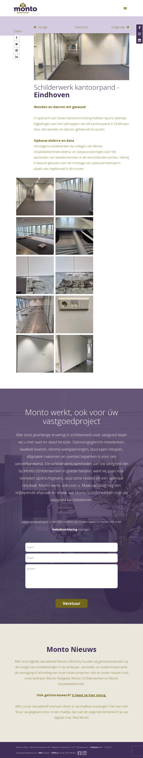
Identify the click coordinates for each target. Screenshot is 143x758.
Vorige (40, 27)
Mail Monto (81, 717)
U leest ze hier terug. (89, 695)
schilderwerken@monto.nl (26, 753)
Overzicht (81, 27)
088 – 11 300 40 (105, 747)
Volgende (120, 27)
